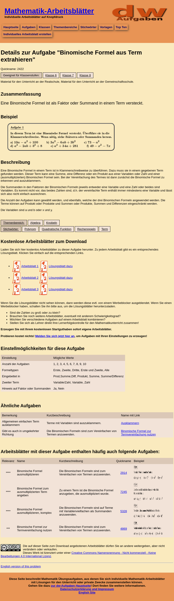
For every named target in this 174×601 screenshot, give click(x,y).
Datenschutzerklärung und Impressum (87, 589)
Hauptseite (10, 27)
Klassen (44, 27)
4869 (123, 528)
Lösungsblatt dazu (61, 266)
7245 (123, 492)
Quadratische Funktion (56, 229)
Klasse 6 (51, 75)
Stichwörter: (11, 229)
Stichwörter (88, 27)
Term (104, 229)
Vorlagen (106, 27)
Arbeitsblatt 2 (30, 277)
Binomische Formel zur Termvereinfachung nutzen (138, 432)
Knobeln (51, 222)
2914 (123, 472)
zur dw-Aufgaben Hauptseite (71, 585)
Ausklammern (130, 423)
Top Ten (121, 27)
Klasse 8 (85, 75)
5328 (123, 511)
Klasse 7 (68, 75)
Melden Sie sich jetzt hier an (54, 336)
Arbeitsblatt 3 (30, 289)
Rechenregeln (86, 229)
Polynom (30, 229)
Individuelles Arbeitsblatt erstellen (27, 34)
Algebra (35, 222)
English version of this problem (21, 566)
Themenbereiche (65, 27)
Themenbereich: (13, 222)
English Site (87, 592)
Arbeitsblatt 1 (30, 266)
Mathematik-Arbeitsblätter (49, 11)
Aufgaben (28, 27)
